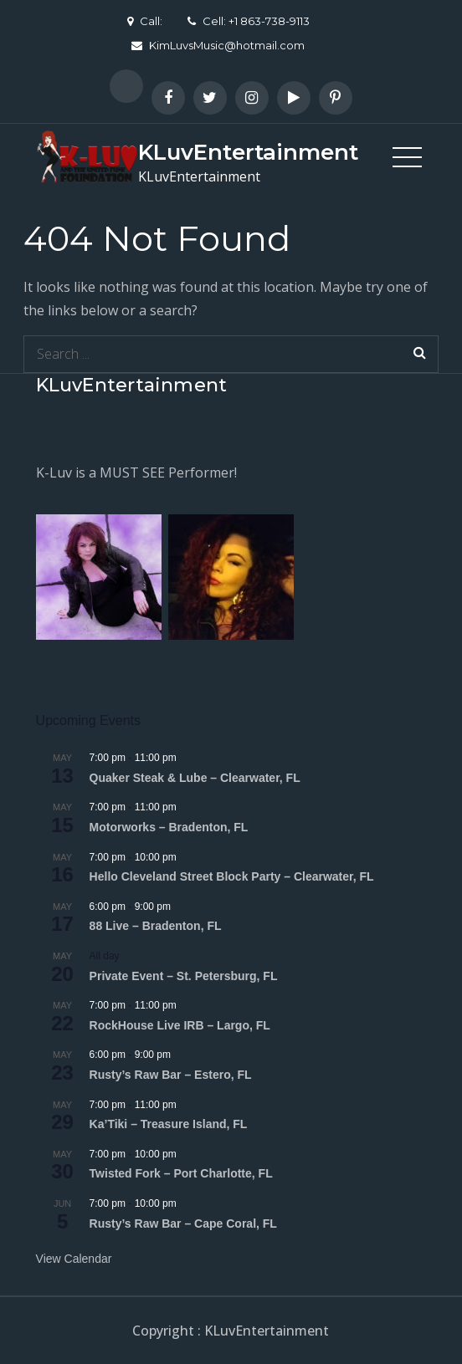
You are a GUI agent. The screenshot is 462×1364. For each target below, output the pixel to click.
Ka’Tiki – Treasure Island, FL (169, 1124)
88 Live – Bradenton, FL (156, 925)
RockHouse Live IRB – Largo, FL (180, 1025)
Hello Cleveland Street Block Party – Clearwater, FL (232, 876)
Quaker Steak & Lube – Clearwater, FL (195, 777)
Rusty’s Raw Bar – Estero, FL (171, 1074)
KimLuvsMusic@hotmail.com (218, 45)
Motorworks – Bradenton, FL (169, 827)
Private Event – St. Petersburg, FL (184, 976)
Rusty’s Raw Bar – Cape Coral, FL (183, 1223)
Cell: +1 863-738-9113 (248, 21)
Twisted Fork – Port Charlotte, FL (181, 1173)
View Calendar (74, 1258)
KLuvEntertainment (248, 152)
